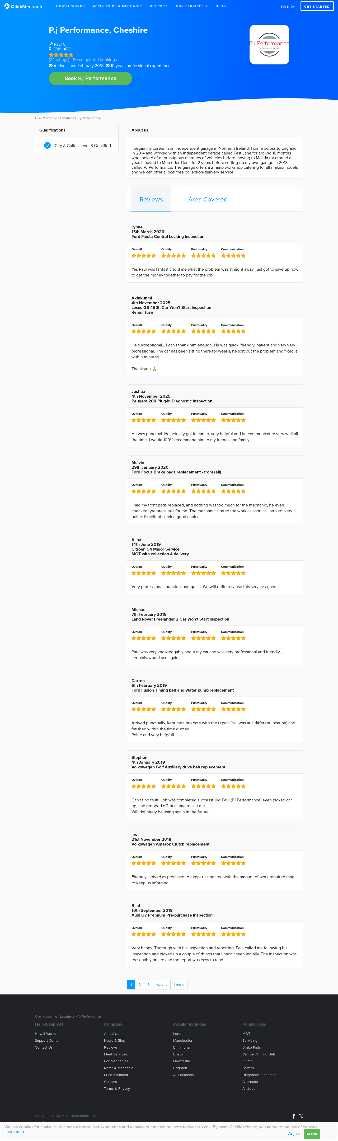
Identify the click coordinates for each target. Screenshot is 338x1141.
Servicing (249, 1041)
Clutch (247, 1061)
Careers (110, 1082)
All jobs (248, 1089)
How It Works (70, 6)
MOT (246, 1034)
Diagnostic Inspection (260, 1075)
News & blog (114, 1041)
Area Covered (208, 199)
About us (111, 1034)
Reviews (151, 199)
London (179, 1034)
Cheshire (130, 29)
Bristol (178, 1054)
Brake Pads (251, 1047)
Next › (161, 984)
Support (159, 6)
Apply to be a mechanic (117, 6)
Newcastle (181, 1061)
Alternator (250, 1082)
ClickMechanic (46, 118)
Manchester (183, 1041)
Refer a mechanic (118, 1068)
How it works (45, 1034)
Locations (67, 118)
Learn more (14, 1131)
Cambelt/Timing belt (258, 1054)
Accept (312, 1133)
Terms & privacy (117, 1089)
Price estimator (116, 1075)
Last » (179, 984)
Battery (248, 1068)
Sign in (288, 6)
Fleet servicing (116, 1054)
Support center (47, 1041)
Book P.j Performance (90, 78)
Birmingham (183, 1047)
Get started (317, 6)
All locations (183, 1075)
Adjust (294, 1133)
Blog (221, 6)
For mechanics (116, 1061)
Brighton (180, 1068)
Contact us (44, 1047)
